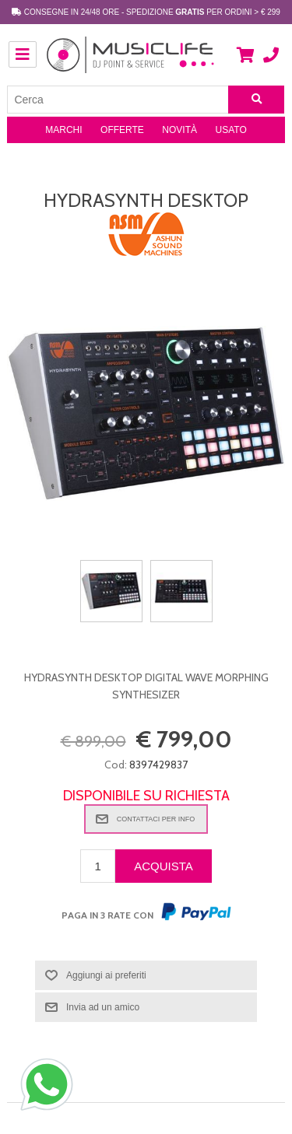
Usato (231, 129)
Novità (179, 129)
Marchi (63, 129)
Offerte (122, 129)
